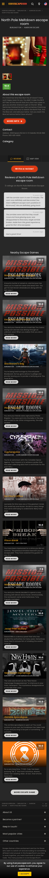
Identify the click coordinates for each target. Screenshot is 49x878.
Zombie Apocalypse (15, 717)
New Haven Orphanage (17, 673)
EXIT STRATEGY (21, 543)
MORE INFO (13, 121)
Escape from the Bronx (17, 319)
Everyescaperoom (8, 11)
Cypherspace (12, 452)
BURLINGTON (15, 27)
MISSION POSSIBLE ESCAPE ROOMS (29, 322)
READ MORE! (11, 338)
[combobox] (39, 4)
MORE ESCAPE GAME (24, 792)
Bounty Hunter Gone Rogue (19, 275)
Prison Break (11, 540)
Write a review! (24, 168)
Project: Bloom (12, 761)
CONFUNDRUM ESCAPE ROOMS (27, 499)
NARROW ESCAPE (31, 27)
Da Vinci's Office (13, 496)
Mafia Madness (13, 584)
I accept (24, 874)
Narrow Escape (35, 11)
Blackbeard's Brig (14, 363)
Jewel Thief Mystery (15, 628)
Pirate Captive (12, 408)
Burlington (22, 11)
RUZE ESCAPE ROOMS (24, 764)
